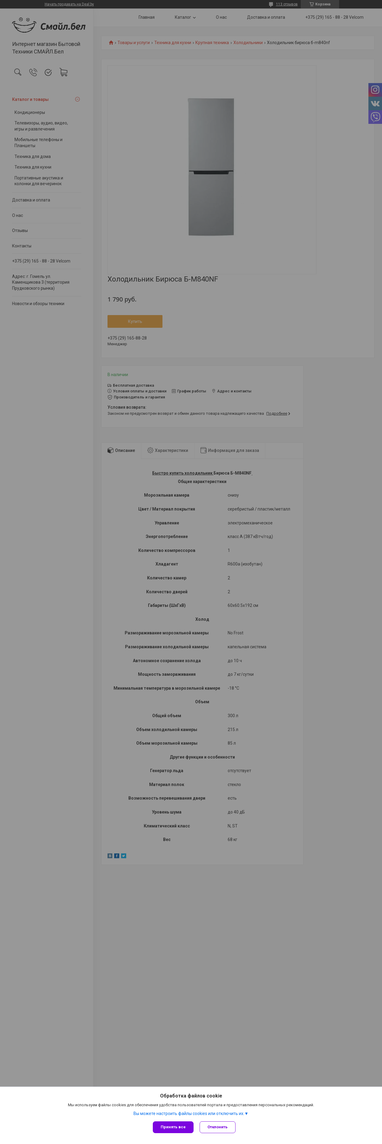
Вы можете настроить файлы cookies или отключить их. (188, 1113)
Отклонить (217, 1127)
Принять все (173, 1127)
